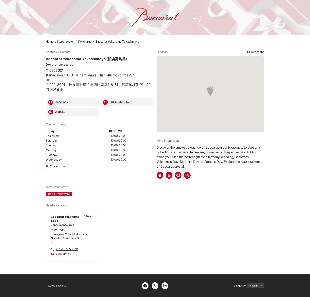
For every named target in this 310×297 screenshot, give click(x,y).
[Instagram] (165, 285)
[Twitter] (155, 285)
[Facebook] (145, 285)
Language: (249, 285)
